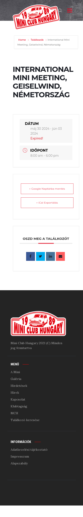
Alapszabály (19, 463)
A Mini (15, 372)
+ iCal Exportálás (47, 202)
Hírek (15, 393)
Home (22, 39)
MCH (14, 413)
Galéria (16, 379)
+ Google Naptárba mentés (47, 188)
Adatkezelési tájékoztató (29, 450)
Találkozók (37, 39)
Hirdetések (19, 386)
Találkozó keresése (25, 420)
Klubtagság (19, 406)
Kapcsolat (18, 399)
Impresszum (20, 456)
